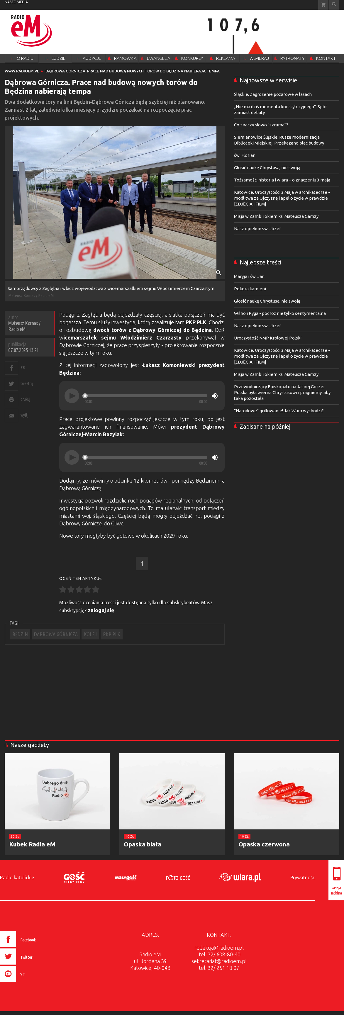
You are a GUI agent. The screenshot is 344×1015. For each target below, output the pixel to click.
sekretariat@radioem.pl (219, 961)
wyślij (24, 415)
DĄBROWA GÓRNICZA (56, 634)
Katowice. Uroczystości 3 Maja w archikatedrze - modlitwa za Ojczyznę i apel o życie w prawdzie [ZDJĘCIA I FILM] (282, 198)
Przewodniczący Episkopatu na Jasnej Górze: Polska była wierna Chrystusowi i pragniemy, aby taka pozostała (282, 392)
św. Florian (244, 155)
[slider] (145, 395)
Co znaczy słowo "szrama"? (261, 124)
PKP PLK (111, 634)
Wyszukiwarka (334, 5)
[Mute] (215, 396)
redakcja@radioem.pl (219, 947)
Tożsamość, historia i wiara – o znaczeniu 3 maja (282, 179)
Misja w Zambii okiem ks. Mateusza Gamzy (276, 216)
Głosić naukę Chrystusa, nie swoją (267, 167)
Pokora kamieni (250, 288)
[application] (142, 395)
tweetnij (27, 383)
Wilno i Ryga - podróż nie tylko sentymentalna (280, 313)
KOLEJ (90, 634)
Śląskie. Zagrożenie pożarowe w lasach (273, 94)
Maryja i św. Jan (249, 276)
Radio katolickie (17, 877)
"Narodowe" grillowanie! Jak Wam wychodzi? (279, 410)
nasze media (16, 2)
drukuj (25, 399)
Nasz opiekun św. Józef (257, 228)
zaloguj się (101, 610)
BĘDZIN (20, 634)
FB (23, 367)
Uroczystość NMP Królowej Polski (267, 337)
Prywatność (302, 877)
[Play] (72, 395)
